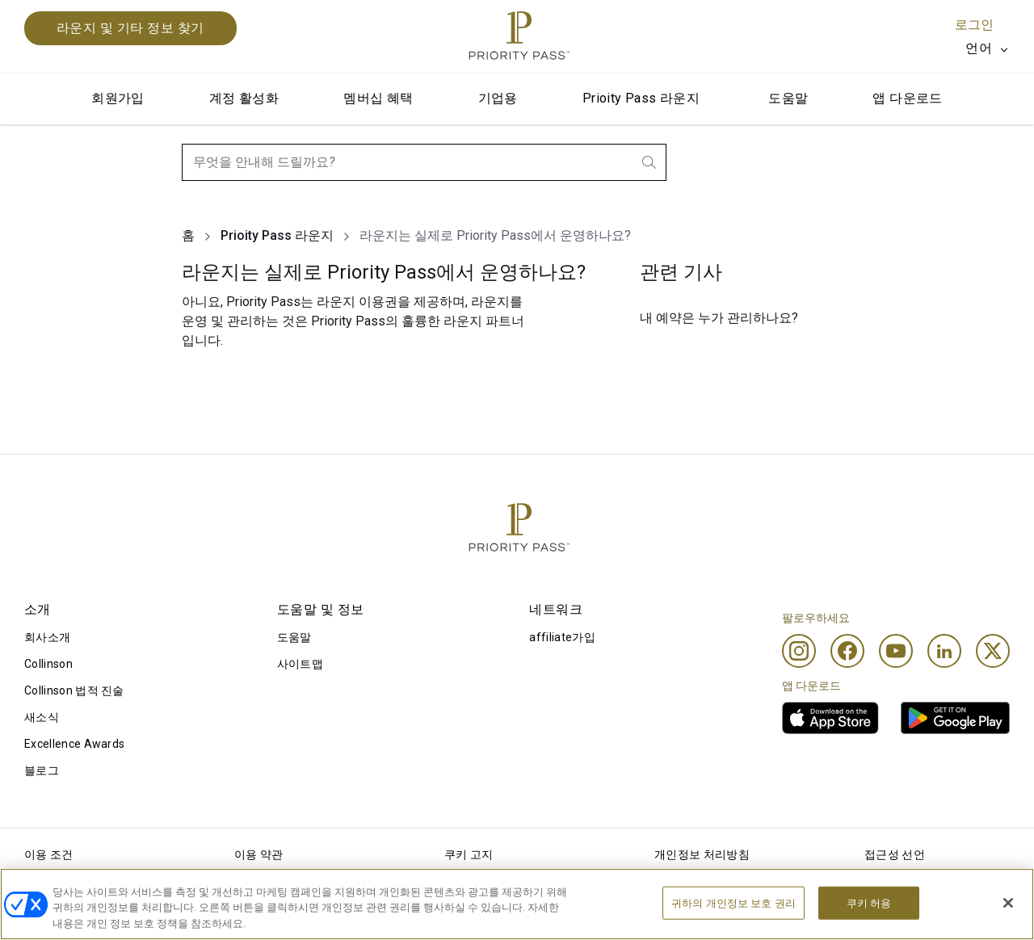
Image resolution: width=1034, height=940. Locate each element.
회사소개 (47, 637)
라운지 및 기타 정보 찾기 (130, 28)
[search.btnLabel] (650, 162)
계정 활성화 (244, 98)
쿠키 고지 (469, 854)
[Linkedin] (944, 651)
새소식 (41, 717)
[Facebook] (847, 651)
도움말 (788, 98)
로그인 (974, 24)
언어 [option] (978, 48)
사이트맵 (300, 663)
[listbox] (987, 48)
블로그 (41, 770)
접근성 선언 (894, 854)
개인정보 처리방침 (702, 854)
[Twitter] (993, 651)
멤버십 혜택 (378, 98)
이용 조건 (49, 854)
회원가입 (118, 98)
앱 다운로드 (907, 98)
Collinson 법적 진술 (74, 690)
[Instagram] (799, 651)
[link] (830, 718)
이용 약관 (259, 854)
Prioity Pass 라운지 (641, 98)
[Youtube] (896, 651)
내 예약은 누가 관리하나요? (719, 317)
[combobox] (424, 162)
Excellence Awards (74, 743)
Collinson (48, 663)
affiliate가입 (562, 637)
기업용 (498, 98)
